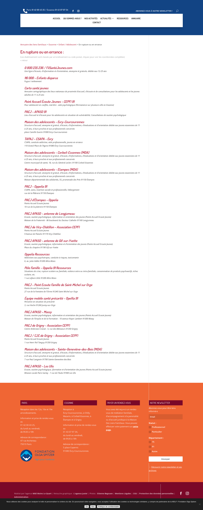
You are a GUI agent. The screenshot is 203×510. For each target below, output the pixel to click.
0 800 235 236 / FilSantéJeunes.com (48, 77)
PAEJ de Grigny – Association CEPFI (47, 335)
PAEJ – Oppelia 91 (35, 196)
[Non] (199, 504)
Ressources (122, 23)
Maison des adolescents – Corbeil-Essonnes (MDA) (56, 162)
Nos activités (90, 23)
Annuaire (136, 23)
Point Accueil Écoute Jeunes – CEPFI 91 (49, 111)
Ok (86, 507)
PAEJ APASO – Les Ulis (39, 375)
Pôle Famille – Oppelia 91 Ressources (47, 277)
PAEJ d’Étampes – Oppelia (41, 209)
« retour (24, 69)
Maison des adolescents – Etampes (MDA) (51, 179)
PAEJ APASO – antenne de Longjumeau (49, 223)
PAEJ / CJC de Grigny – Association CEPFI (51, 345)
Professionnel (157, 436)
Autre (153, 460)
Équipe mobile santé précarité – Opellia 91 (51, 308)
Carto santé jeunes (36, 97)
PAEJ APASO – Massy (38, 321)
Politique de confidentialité (108, 507)
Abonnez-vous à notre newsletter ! (154, 11)
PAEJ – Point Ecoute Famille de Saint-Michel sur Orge (58, 294)
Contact (97, 27)
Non (92, 507)
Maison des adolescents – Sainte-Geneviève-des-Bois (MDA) (63, 358)
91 (151, 456)
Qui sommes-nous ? (72, 23)
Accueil (56, 23)
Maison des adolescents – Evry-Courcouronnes (54, 131)
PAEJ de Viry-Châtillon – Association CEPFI (52, 236)
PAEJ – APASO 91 (35, 121)
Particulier (155, 441)
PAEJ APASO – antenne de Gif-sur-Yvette (50, 250)
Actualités (105, 23)
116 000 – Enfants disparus (41, 87)
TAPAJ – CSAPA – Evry (38, 148)
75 (151, 451)
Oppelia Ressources (36, 263)
